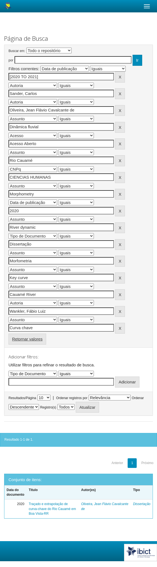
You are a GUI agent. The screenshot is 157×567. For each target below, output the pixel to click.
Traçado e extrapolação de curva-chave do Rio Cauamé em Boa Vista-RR (52, 508)
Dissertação (141, 504)
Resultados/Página (22, 398)
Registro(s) (48, 407)
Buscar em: (17, 51)
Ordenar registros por (71, 398)
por (11, 60)
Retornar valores (27, 339)
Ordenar (138, 398)
